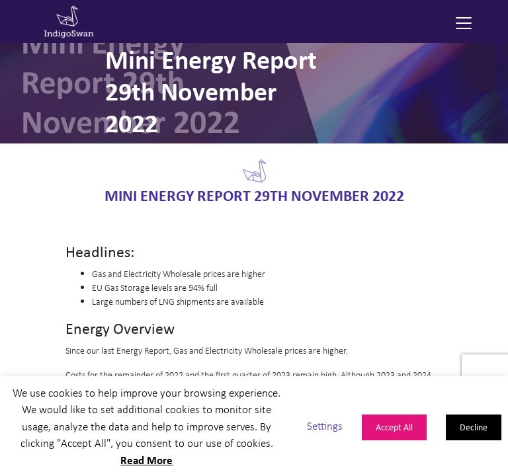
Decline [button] (473, 426)
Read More (146, 459)
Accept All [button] (394, 426)
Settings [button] (325, 426)
